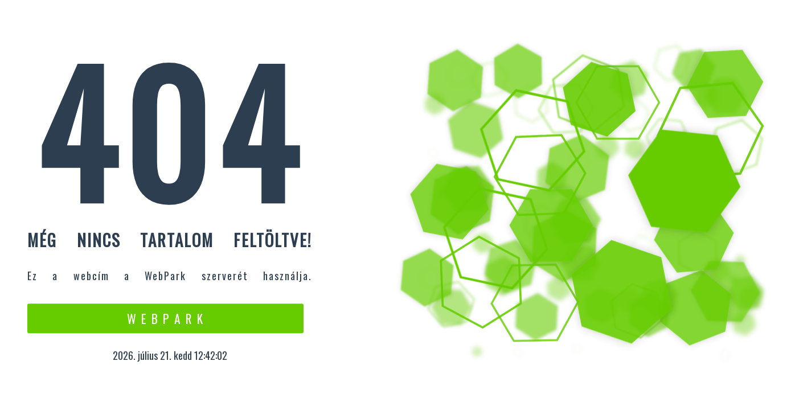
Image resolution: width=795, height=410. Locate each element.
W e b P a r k (165, 318)
